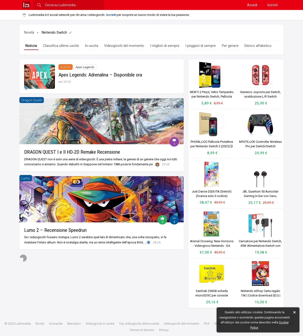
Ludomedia (23, 323)
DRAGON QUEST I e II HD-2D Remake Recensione (72, 152)
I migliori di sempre (164, 46)
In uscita (91, 46)
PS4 (206, 323)
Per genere (230, 46)
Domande (55, 323)
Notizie (31, 46)
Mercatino (74, 323)
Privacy (164, 330)
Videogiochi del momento (124, 46)
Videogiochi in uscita (100, 323)
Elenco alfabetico (258, 46)
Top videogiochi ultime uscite (139, 323)
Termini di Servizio (142, 330)
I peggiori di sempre (200, 46)
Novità (29, 32)
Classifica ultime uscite (61, 46)
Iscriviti (272, 5)
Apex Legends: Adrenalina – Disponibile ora (100, 75)
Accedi (252, 5)
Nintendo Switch (57, 32)
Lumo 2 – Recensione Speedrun (55, 230)
